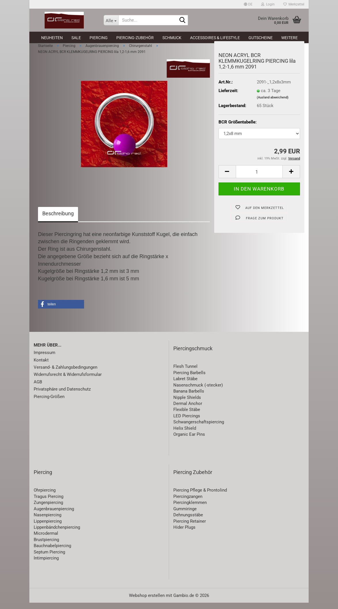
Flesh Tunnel (185, 373)
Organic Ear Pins (189, 440)
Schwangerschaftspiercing (198, 428)
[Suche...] (111, 20)
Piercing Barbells (189, 379)
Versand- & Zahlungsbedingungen (65, 373)
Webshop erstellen (147, 601)
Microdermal (46, 540)
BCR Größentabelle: (238, 128)
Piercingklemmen (190, 508)
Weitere (289, 37)
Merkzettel (293, 4)
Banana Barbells (188, 397)
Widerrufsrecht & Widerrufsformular (68, 381)
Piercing (99, 37)
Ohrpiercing (45, 496)
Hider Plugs (184, 533)
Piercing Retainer (189, 527)
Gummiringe (185, 515)
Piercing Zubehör (192, 478)
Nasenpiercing (47, 521)
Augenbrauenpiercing (54, 515)
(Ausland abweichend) (272, 104)
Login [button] (268, 4)
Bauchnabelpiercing (52, 552)
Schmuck (171, 37)
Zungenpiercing (48, 508)
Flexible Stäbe (186, 416)
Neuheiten (52, 37)
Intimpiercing (46, 564)
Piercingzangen (187, 502)
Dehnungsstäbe (188, 521)
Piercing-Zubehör (135, 37)
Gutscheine (260, 37)
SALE (76, 37)
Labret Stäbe (185, 385)
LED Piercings (186, 422)
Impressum (44, 358)
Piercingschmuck (192, 355)
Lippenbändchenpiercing (57, 533)
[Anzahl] (259, 178)
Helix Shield (184, 434)
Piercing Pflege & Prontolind (200, 496)
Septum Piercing (49, 558)
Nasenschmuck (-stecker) (198, 391)
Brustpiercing (46, 546)
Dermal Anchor (187, 409)
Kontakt (41, 366)
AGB (38, 388)
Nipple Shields (187, 403)
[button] (248, 4)
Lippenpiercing (48, 527)
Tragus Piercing (48, 502)
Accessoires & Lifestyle (215, 37)
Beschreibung (58, 220)
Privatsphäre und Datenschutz (62, 395)
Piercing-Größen (49, 403)
